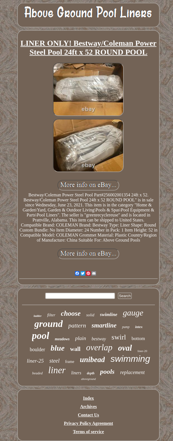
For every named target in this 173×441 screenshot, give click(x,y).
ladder (38, 315)
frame (69, 362)
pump (126, 327)
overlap (99, 347)
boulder (37, 349)
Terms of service (88, 431)
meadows (62, 339)
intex (139, 327)
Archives (88, 406)
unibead (92, 359)
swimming (130, 359)
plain (80, 338)
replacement (132, 372)
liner (56, 370)
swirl (118, 337)
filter (51, 315)
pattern (77, 325)
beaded (37, 373)
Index (88, 398)
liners (76, 372)
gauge (133, 312)
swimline (108, 314)
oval (125, 347)
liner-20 (142, 351)
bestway (99, 338)
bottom (138, 338)
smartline (104, 325)
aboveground (88, 378)
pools (107, 371)
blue (58, 348)
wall (75, 349)
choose (71, 313)
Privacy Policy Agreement (88, 423)
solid (90, 315)
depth (90, 373)
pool (40, 335)
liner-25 (35, 361)
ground (48, 324)
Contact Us (88, 415)
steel (54, 361)
